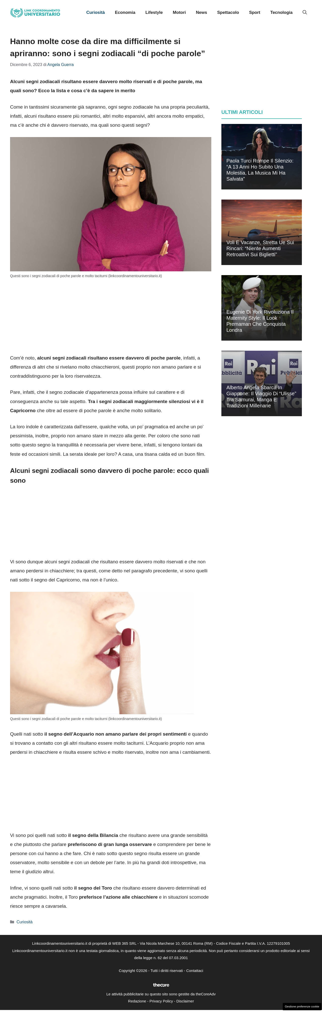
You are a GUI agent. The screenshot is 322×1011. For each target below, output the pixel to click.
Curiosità (95, 12)
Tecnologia (281, 12)
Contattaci (194, 970)
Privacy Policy (161, 1001)
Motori (179, 12)
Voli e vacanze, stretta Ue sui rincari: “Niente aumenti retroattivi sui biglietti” (260, 248)
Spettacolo (228, 12)
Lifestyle (154, 12)
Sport (254, 12)
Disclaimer (185, 1001)
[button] (305, 12)
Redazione (137, 1001)
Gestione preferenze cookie (302, 1006)
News (201, 12)
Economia (125, 12)
